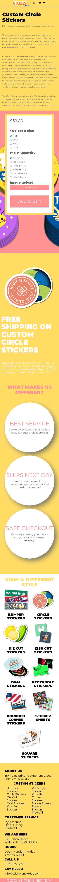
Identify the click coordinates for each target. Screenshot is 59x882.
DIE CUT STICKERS (16, 650)
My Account (13, 822)
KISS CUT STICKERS (43, 650)
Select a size (23, 130)
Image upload (21, 182)
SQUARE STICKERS (30, 755)
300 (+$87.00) (18, 169)
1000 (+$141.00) (18, 177)
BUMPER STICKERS (16, 616)
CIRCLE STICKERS (43, 616)
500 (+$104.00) (18, 173)
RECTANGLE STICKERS (43, 684)
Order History (14, 825)
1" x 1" (13, 136)
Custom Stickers (29, 783)
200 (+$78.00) (18, 166)
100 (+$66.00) (17, 162)
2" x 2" (14, 140)
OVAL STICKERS (16, 684)
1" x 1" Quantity (22, 152)
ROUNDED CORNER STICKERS (16, 719)
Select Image (29, 187)
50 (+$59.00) (17, 158)
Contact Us (12, 828)
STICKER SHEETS (43, 718)
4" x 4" (14, 147)
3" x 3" (14, 143)
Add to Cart (29, 201)
